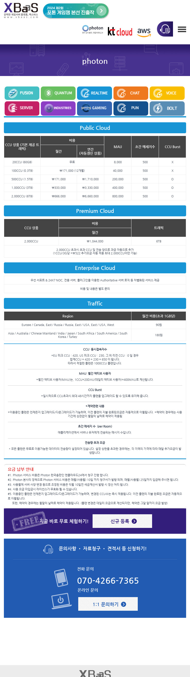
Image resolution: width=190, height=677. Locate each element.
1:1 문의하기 (106, 604)
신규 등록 (120, 521)
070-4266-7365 (108, 580)
